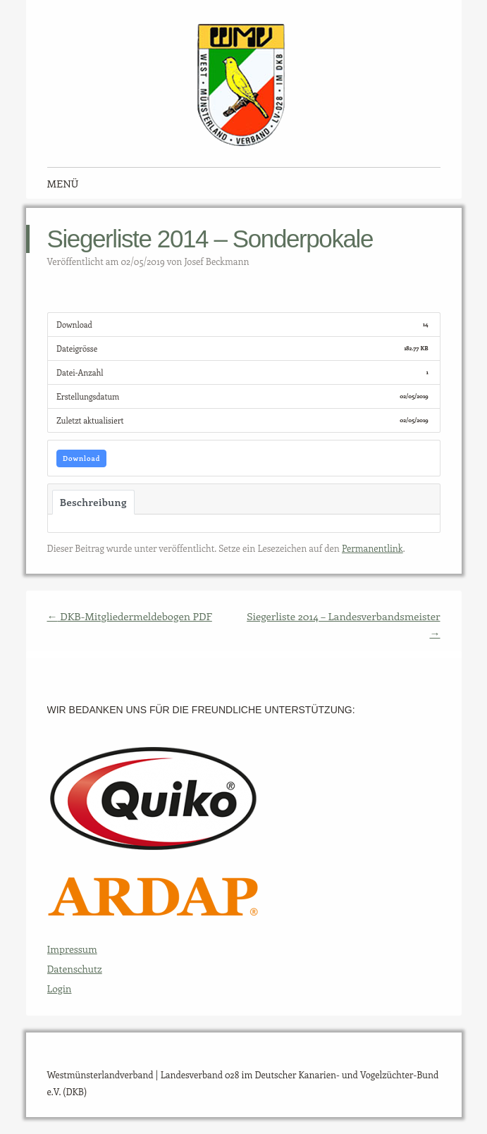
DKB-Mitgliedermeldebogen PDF (129, 616)
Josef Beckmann (216, 261)
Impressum (72, 949)
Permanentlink (372, 548)
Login (59, 988)
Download (81, 458)
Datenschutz (74, 968)
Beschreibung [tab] (93, 502)
